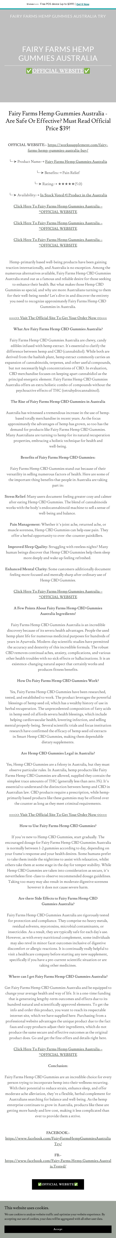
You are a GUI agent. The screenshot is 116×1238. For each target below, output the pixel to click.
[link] (58, 17)
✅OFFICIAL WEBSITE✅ (58, 1184)
